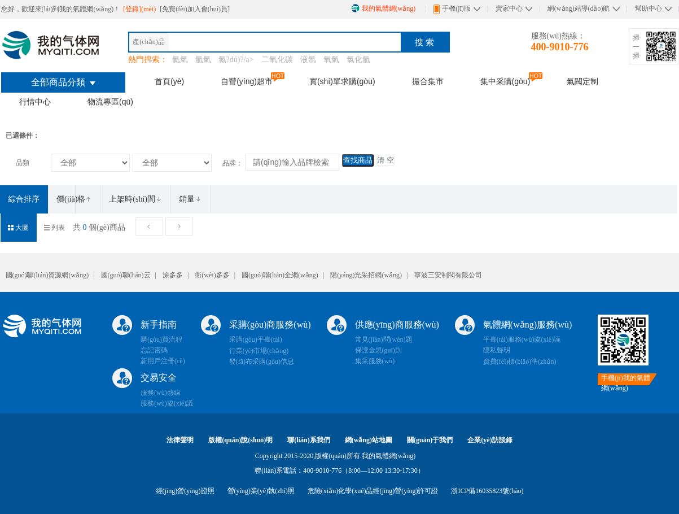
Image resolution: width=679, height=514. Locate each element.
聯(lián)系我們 (308, 440)
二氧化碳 (277, 59)
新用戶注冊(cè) (163, 361)
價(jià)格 (74, 199)
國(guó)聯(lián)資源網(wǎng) (47, 275)
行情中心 (35, 101)
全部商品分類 (63, 82)
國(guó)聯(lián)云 (126, 275)
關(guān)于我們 (430, 440)
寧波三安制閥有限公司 (448, 275)
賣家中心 (509, 8)
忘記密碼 (154, 350)
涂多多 (173, 275)
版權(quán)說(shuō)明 (240, 440)
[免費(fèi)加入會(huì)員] (195, 9)
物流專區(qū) (110, 101)
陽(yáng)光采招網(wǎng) (366, 275)
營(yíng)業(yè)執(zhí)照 (261, 491)
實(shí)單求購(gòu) (342, 81)
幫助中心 (648, 8)
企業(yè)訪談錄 (489, 440)
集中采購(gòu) (505, 81)
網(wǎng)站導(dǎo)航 (578, 8)
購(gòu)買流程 (161, 339)
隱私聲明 (496, 350)
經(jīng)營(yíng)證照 (185, 491)
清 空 (385, 160)
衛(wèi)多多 (212, 275)
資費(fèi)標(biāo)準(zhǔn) (520, 361)
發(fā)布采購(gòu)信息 (261, 361)
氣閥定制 (582, 81)
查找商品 (358, 160)
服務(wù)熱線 (161, 393)
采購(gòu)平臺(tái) (255, 339)
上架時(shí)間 (135, 199)
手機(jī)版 (452, 9)
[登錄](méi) (140, 9)
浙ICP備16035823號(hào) (487, 491)
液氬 (308, 59)
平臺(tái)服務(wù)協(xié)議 (521, 339)
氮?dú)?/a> (237, 59)
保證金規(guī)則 (378, 350)
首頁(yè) (169, 81)
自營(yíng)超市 (247, 81)
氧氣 (331, 59)
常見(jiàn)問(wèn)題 (384, 339)
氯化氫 (358, 59)
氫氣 (203, 59)
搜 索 (424, 42)
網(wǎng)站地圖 (368, 440)
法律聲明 (180, 440)
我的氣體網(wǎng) (383, 8)
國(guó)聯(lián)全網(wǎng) (280, 275)
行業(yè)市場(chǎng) (259, 351)
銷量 (190, 199)
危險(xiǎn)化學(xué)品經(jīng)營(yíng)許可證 (373, 491)
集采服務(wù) (375, 361)
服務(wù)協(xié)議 (167, 403)
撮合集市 (428, 81)
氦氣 (180, 59)
